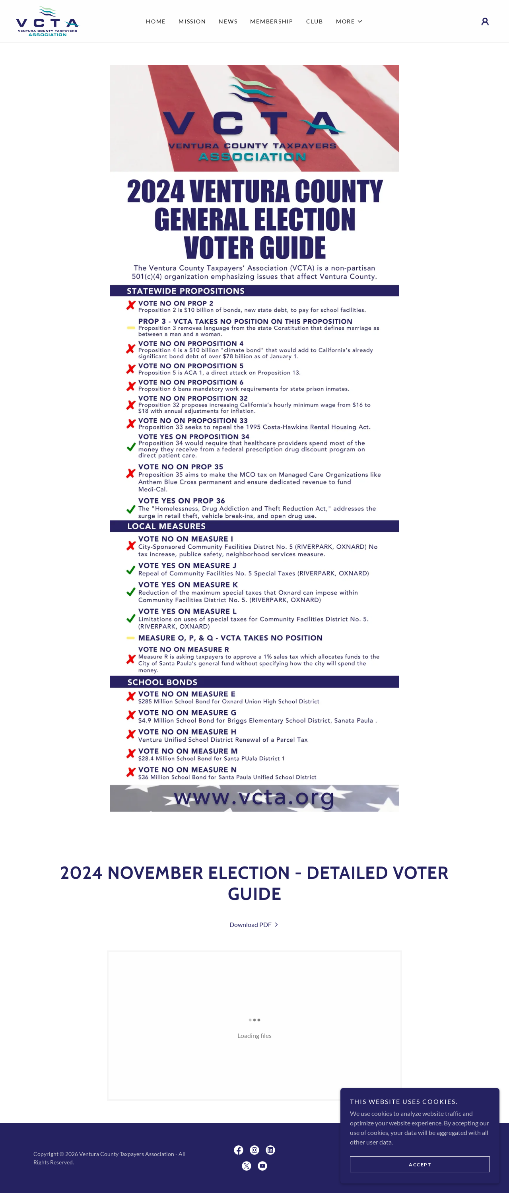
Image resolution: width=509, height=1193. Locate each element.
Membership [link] (271, 21)
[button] (349, 21)
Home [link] (156, 21)
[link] (48, 20)
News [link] (228, 21)
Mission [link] (192, 21)
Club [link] (314, 21)
